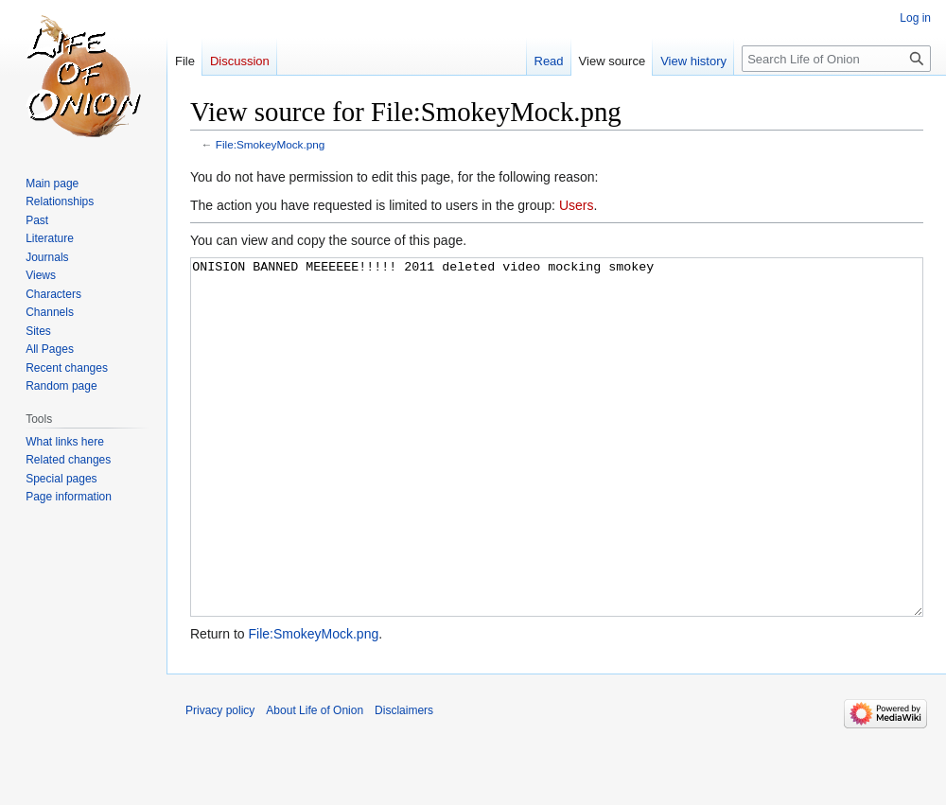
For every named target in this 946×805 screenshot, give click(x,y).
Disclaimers (404, 781)
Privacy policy (219, 781)
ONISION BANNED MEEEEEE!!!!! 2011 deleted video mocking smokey (556, 472)
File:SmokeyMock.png (270, 144)
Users (576, 205)
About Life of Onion (314, 781)
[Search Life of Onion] (836, 58)
